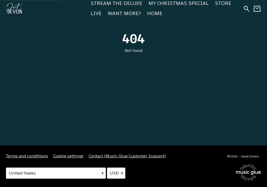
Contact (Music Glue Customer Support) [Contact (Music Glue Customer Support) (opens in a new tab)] (127, 156)
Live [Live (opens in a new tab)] (96, 13)
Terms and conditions (27, 156)
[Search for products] (246, 8)
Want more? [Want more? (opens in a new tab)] (124, 13)
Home (154, 13)
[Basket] (257, 8)
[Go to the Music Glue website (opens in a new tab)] (248, 172)
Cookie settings (68, 156)
